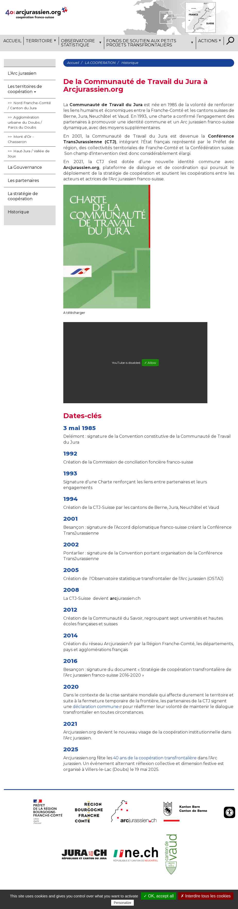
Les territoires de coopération (25, 89)
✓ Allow (150, 363)
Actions (209, 41)
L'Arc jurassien (22, 73)
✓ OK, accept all (159, 896)
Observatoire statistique (81, 43)
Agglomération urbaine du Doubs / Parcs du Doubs (25, 122)
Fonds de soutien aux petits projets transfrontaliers (149, 43)
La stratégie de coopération (23, 196)
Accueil (12, 40)
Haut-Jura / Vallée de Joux (29, 153)
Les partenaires (23, 180)
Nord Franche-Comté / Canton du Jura (29, 105)
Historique (18, 211)
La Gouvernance (25, 167)
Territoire (40, 41)
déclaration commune (97, 706)
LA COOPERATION (100, 63)
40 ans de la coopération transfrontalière (155, 757)
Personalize (122, 903)
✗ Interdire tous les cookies (206, 896)
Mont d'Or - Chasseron (21, 139)
